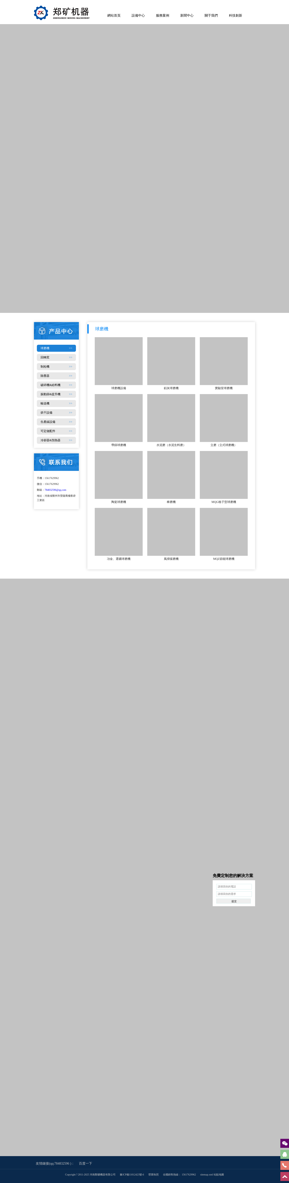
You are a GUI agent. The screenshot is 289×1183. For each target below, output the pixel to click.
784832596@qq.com (55, 490)
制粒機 (56, 366)
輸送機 (56, 403)
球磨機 (56, 348)
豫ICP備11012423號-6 (132, 1174)
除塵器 (56, 375)
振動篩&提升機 (56, 394)
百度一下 (85, 1163)
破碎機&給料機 (56, 385)
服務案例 (162, 15)
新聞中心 (187, 15)
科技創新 (235, 15)
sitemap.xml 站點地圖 (212, 1174)
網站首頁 (114, 15)
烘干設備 (56, 412)
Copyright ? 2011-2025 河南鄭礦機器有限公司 (90, 1174)
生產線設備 (56, 421)
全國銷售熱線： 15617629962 (179, 1174)
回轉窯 (56, 357)
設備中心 (138, 15)
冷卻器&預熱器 (56, 440)
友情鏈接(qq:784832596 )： (55, 1163)
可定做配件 (56, 431)
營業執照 (153, 1174)
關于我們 (211, 15)
